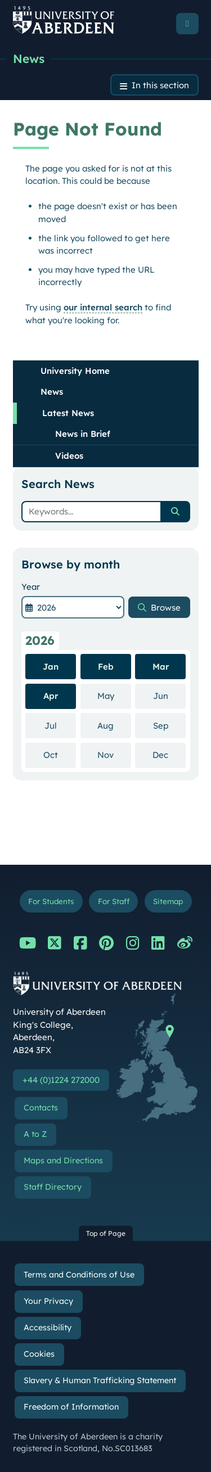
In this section (160, 85)
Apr (50, 695)
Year (30, 586)
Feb (106, 666)
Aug (114, 725)
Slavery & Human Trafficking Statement (100, 1380)
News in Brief (82, 433)
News (28, 58)
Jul (60, 725)
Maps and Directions (63, 1160)
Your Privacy (48, 1301)
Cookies (39, 1354)
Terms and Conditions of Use (79, 1275)
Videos (69, 455)
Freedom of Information (71, 1407)
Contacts (41, 1108)
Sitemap (168, 901)
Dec (169, 754)
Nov (114, 754)
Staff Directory (53, 1187)
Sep (169, 725)
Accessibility (47, 1327)
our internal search (103, 307)
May (114, 695)
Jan (51, 666)
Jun (169, 695)
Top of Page (105, 1233)
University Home (75, 370)
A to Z (35, 1134)
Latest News (68, 413)
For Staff (113, 901)
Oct (59, 754)
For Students (51, 901)
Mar (160, 666)
